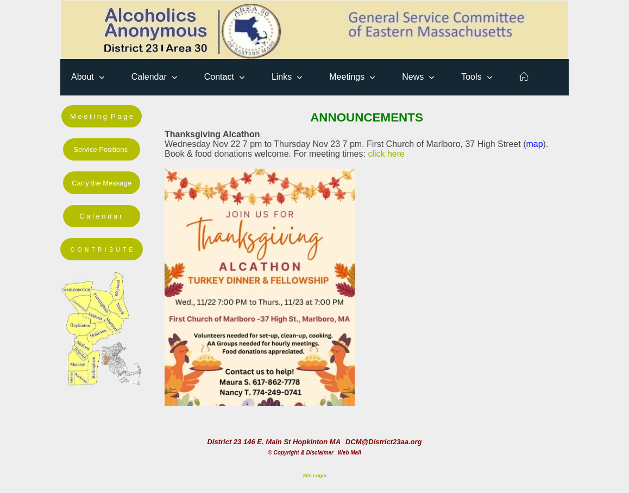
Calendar (149, 76)
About (82, 76)
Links (282, 76)
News (413, 76)
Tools (471, 76)
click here (386, 153)
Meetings (346, 76)
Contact (219, 76)
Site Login (314, 475)
